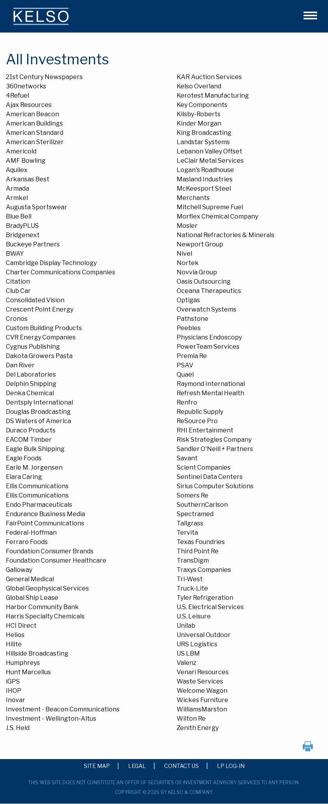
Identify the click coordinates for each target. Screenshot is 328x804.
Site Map (97, 766)
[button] (307, 14)
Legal (137, 766)
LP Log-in (231, 766)
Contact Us (181, 766)
